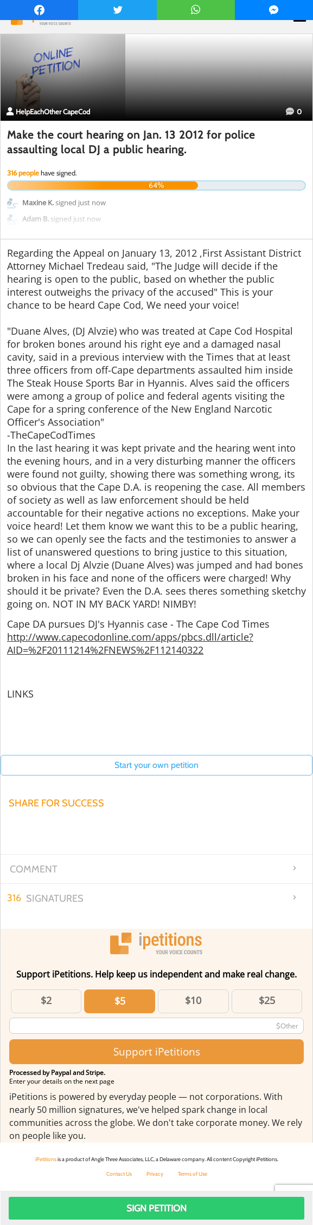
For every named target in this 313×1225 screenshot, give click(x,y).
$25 (267, 1000)
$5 (119, 1000)
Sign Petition (156, 1208)
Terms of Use (192, 1173)
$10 (193, 1000)
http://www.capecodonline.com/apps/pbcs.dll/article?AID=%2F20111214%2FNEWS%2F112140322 (130, 643)
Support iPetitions (156, 1051)
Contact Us (119, 1173)
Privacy (154, 1173)
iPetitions (45, 1159)
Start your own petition (156, 765)
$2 (46, 1000)
